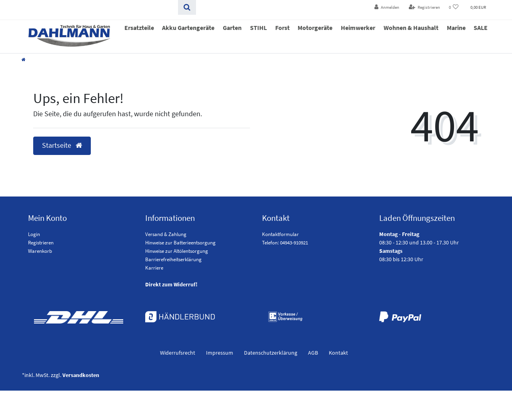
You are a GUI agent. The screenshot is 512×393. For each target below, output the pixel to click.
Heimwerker (358, 28)
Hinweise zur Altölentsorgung (176, 251)
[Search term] (97, 7)
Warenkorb (40, 251)
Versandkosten (80, 375)
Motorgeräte (315, 28)
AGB (313, 352)
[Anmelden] (387, 7)
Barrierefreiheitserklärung (173, 259)
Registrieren (41, 243)
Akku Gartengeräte (188, 28)
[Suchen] (187, 7)
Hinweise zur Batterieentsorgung (180, 243)
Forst (282, 28)
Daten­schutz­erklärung (270, 352)
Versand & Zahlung (165, 234)
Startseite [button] (62, 145)
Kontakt (338, 352)
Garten (232, 28)
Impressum (219, 352)
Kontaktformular (280, 234)
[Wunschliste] (453, 7)
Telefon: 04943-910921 (285, 243)
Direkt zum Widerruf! (171, 284)
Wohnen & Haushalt (411, 28)
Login (34, 234)
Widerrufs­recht (177, 352)
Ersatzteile (139, 28)
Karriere (154, 268)
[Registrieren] (424, 7)
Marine (456, 28)
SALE (481, 28)
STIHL (258, 28)
